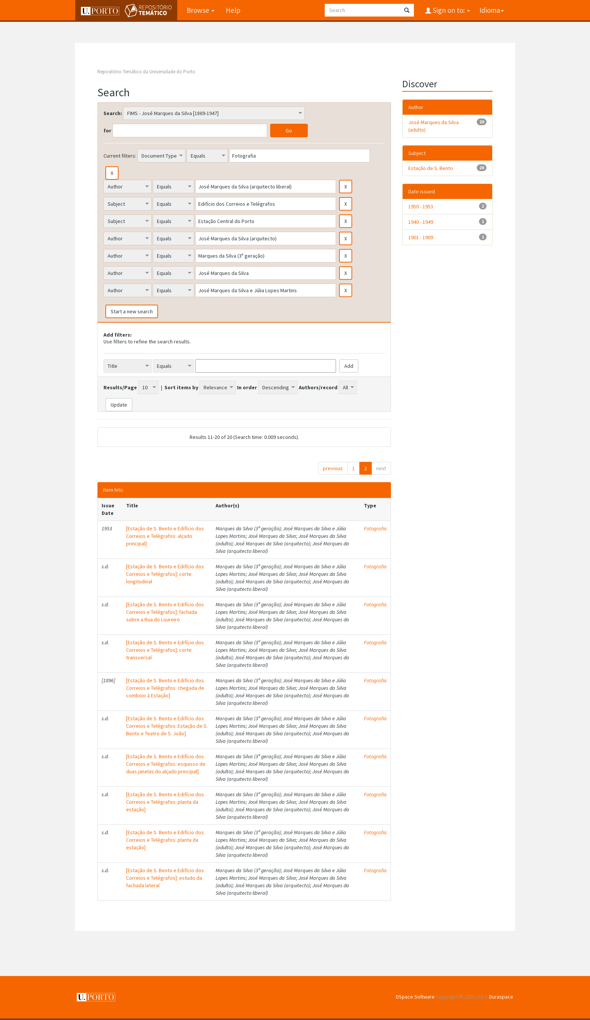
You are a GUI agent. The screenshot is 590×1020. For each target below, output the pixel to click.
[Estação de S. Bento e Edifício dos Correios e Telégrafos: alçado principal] (165, 536)
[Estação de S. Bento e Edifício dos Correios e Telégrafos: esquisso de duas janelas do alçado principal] (165, 764)
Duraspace (501, 996)
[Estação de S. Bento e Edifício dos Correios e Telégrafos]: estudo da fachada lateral (165, 878)
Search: (112, 113)
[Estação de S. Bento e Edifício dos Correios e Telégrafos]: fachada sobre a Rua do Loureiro (165, 612)
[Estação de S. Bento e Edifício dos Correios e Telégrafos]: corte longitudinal (165, 574)
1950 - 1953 (420, 206)
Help (232, 10)
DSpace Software (415, 996)
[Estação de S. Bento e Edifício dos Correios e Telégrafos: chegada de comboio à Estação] (165, 688)
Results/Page (120, 387)
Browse (200, 10)
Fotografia (375, 528)
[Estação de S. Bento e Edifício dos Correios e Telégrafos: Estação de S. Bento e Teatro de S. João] (167, 726)
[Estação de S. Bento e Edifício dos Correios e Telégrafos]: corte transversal (165, 650)
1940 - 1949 (420, 222)
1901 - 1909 (420, 237)
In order (247, 387)
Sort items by (181, 387)
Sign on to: (450, 10)
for (107, 130)
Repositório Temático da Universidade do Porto (146, 71)
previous (333, 468)
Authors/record (318, 387)
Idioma (491, 10)
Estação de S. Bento (430, 168)
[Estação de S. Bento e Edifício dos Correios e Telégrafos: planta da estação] (165, 802)
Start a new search (132, 311)
